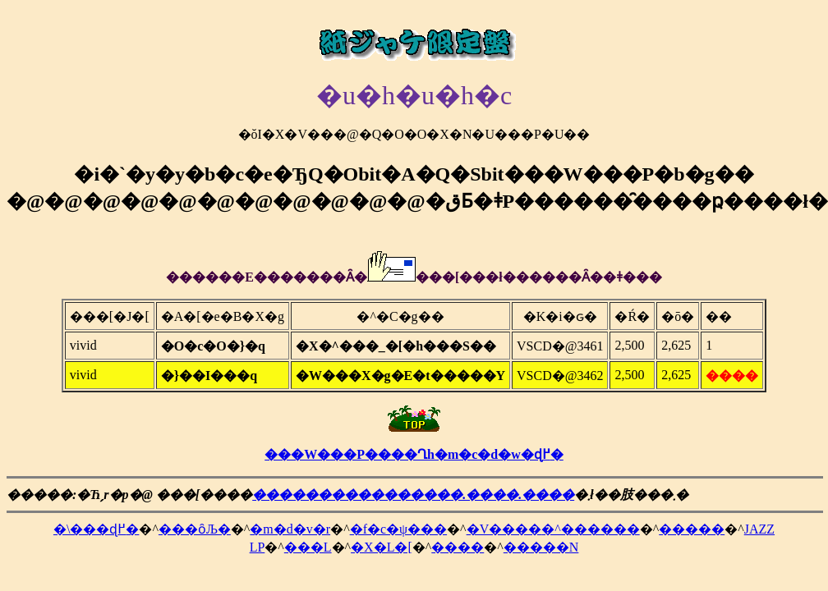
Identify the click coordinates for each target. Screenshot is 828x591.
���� (457, 547)
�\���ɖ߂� (96, 529)
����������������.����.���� (413, 495)
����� (691, 529)
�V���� (504, 529)
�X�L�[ (381, 547)
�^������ (590, 529)
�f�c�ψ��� (398, 529)
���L (308, 547)
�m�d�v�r (290, 529)
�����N (541, 547)
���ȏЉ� (195, 529)
